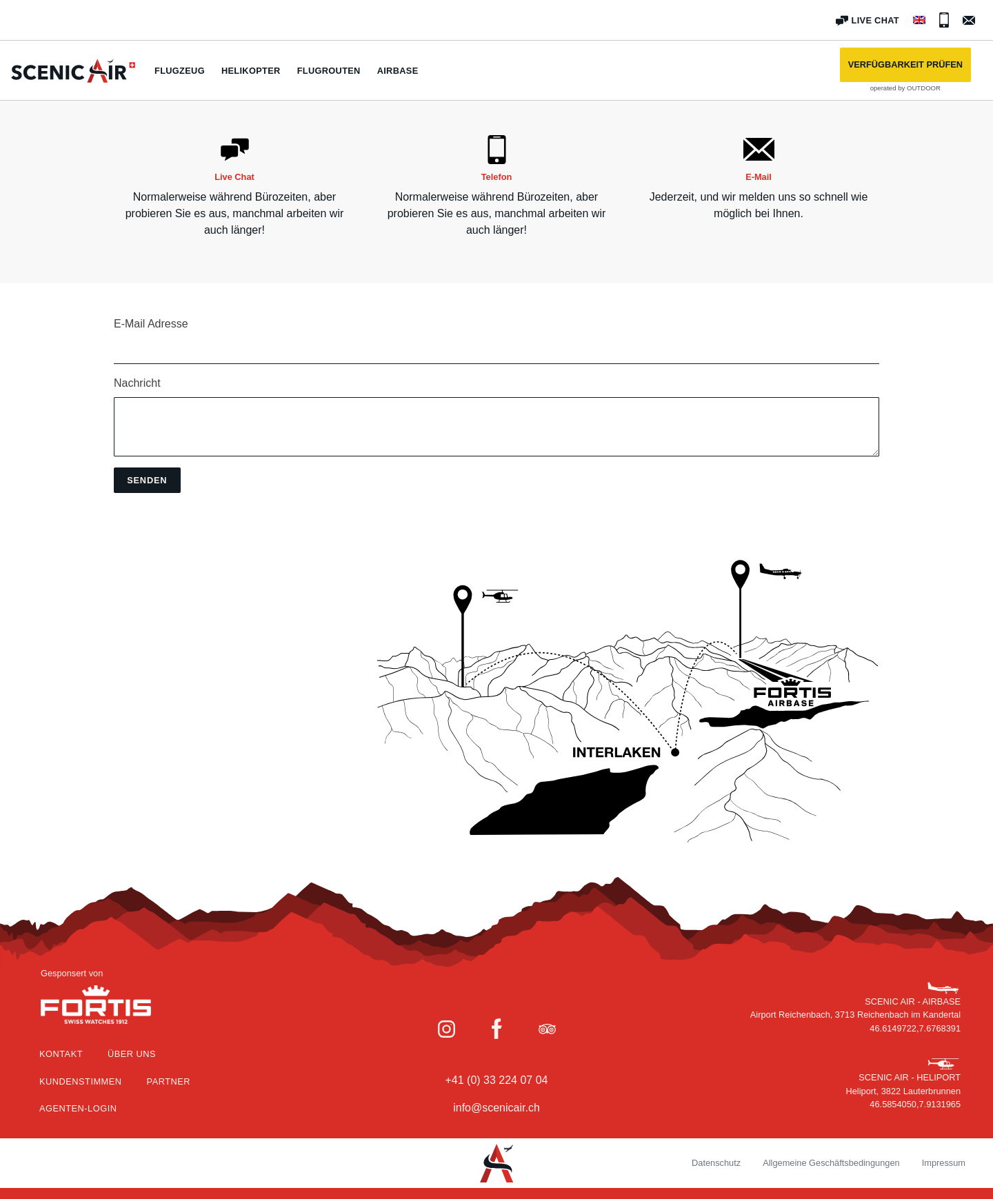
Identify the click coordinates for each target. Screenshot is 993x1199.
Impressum (943, 1163)
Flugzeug (179, 71)
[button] (905, 65)
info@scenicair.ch (496, 1108)
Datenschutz (716, 1163)
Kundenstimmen (80, 1081)
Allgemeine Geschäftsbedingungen (831, 1163)
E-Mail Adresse (151, 324)
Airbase (398, 71)
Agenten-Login (78, 1108)
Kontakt (61, 1054)
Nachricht (137, 383)
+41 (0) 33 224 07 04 (496, 1080)
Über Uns (132, 1054)
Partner (168, 1081)
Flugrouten (329, 71)
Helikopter (251, 71)
